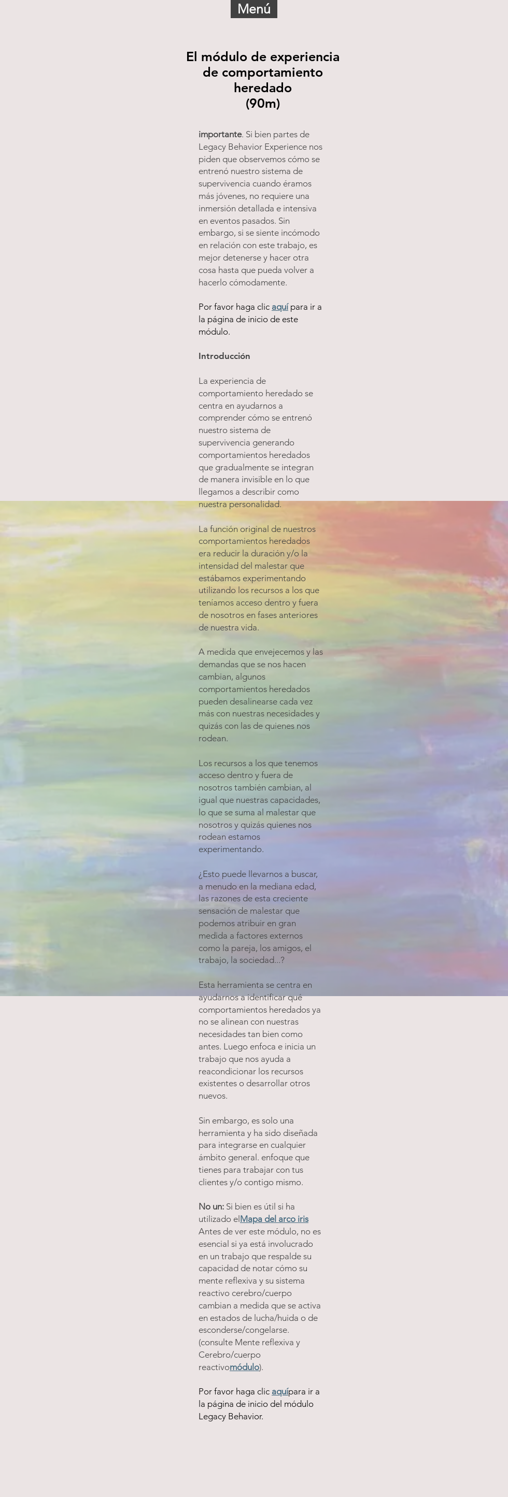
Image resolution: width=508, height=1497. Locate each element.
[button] (254, 9)
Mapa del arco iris (274, 1219)
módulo (244, 1367)
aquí (280, 306)
